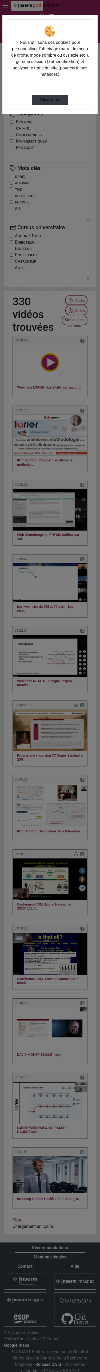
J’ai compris (49, 99)
